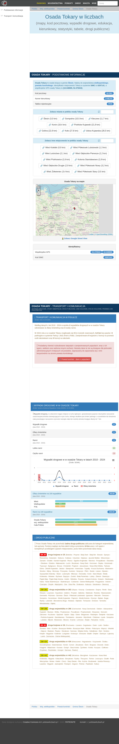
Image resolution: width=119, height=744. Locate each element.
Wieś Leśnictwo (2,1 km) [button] (55, 153)
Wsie (94, 3)
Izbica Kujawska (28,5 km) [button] (96, 131)
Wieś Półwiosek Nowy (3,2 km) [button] (93, 165)
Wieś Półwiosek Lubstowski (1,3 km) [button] (88, 147)
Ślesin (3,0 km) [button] (48, 119)
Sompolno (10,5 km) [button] (73, 119)
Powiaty (69, 3)
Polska (34, 9)
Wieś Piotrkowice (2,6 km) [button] (56, 159)
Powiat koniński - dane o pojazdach (74, 359)
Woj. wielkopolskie (47, 9)
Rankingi (41, 3)
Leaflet (91, 234)
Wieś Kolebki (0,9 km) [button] (53, 147)
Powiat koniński (63, 9)
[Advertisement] (15, 34)
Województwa (55, 3)
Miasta (86, 3)
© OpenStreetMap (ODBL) (104, 234)
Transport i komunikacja (13, 16)
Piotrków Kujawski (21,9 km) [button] (85, 125)
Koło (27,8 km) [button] (70, 131)
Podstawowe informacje (13, 10)
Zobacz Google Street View (75, 238)
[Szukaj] (107, 3)
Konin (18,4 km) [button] (57, 125)
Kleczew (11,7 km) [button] (98, 119)
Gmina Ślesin (77, 9)
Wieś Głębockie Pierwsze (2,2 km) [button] (89, 153)
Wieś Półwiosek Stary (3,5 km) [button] (89, 172)
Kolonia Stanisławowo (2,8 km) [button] (90, 159)
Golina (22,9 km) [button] (48, 131)
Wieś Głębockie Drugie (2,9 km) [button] (56, 165)
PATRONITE (70, 722)
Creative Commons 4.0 (32, 722)
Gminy (78, 3)
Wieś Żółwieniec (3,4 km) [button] (56, 172)
